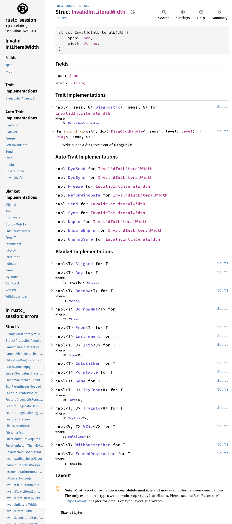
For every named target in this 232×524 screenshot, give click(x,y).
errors (84, 5)
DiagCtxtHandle (127, 131)
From (80, 327)
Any (79, 272)
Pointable (86, 372)
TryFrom (91, 389)
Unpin (74, 221)
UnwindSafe (80, 239)
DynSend (76, 168)
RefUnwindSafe (84, 195)
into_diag (73, 131)
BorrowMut (86, 309)
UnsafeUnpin (81, 230)
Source (61, 18)
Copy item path (132, 12)
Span (85, 38)
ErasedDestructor (95, 453)
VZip (88, 426)
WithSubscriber (92, 444)
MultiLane (76, 436)
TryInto (91, 408)
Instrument (87, 336)
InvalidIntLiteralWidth (83, 113)
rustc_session (66, 5)
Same (80, 381)
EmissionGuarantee (83, 123)
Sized (92, 282)
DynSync (76, 177)
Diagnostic (107, 107)
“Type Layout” (76, 500)
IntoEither (87, 363)
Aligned (84, 263)
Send (73, 203)
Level (187, 131)
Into (88, 345)
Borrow (82, 290)
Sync (73, 212)
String (90, 43)
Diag (61, 136)
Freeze (75, 186)
